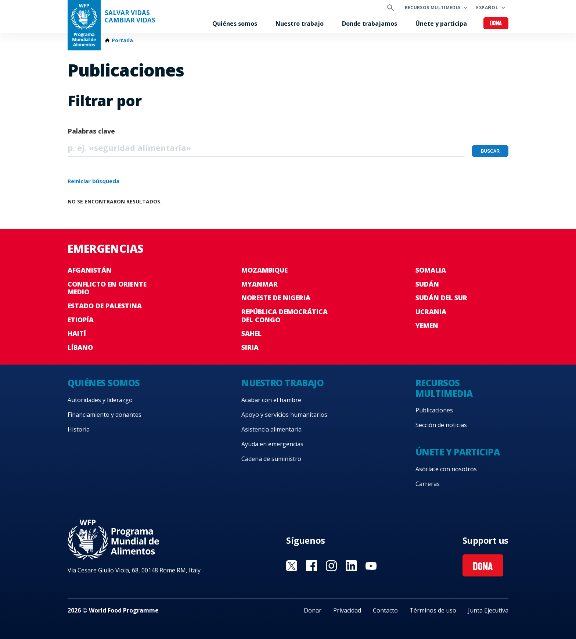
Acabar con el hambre (271, 400)
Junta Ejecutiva (488, 610)
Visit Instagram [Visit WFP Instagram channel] (331, 565)
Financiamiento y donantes (104, 415)
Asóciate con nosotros (446, 469)
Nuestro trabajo (300, 23)
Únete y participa (441, 23)
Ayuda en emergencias (272, 444)
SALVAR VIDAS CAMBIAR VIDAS (130, 16)
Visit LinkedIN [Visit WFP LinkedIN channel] (351, 565)
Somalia (430, 270)
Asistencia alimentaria (271, 429)
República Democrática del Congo (284, 315)
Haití (77, 333)
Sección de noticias (441, 425)
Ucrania (430, 311)
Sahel (251, 333)
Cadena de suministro (271, 459)
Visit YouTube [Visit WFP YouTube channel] (371, 565)
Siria (250, 347)
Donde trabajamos (369, 23)
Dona (496, 23)
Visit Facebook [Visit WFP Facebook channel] (311, 565)
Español (487, 7)
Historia (79, 429)
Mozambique (264, 270)
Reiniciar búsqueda (93, 181)
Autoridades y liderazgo (100, 400)
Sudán (427, 284)
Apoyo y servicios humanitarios (284, 415)
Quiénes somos (234, 23)
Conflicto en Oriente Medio (107, 288)
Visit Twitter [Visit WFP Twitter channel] (291, 565)
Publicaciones (434, 410)
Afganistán (90, 270)
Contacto (385, 610)
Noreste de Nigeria (275, 297)
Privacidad (347, 610)
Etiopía (81, 319)
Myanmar (259, 284)
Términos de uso (433, 610)
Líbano (80, 347)
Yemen (426, 325)
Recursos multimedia (433, 7)
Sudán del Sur (441, 297)
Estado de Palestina (105, 305)
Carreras (427, 484)
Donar (312, 610)
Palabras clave (91, 131)
